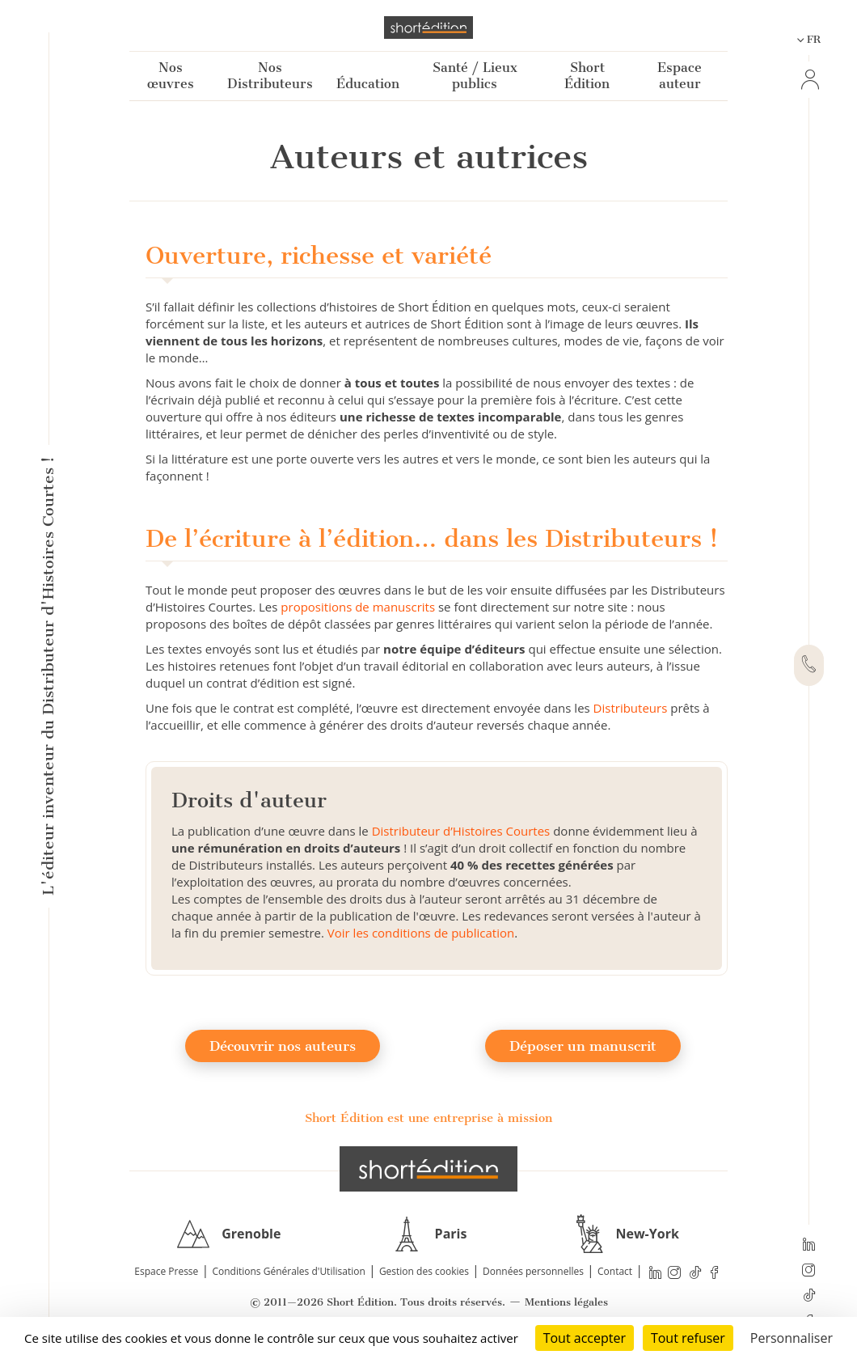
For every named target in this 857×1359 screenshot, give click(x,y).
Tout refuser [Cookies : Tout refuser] (688, 1338)
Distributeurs (630, 708)
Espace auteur (679, 75)
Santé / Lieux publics (475, 75)
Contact (614, 1271)
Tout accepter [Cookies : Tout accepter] (584, 1338)
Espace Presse (166, 1271)
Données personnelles (533, 1271)
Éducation (367, 83)
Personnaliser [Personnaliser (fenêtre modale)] (791, 1338)
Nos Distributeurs (270, 75)
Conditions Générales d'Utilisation (288, 1271)
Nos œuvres (170, 75)
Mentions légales (566, 1302)
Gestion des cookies (424, 1271)
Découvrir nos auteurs (282, 1046)
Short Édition (587, 75)
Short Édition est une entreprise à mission (428, 1118)
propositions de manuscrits (358, 607)
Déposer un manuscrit (582, 1046)
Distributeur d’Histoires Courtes (461, 831)
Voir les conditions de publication (420, 933)
